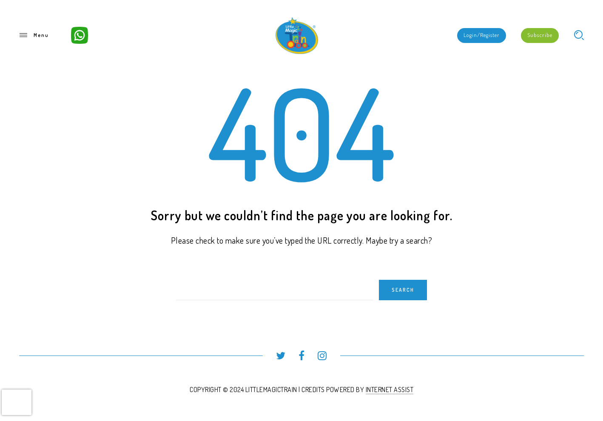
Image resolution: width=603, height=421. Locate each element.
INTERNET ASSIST (390, 389)
